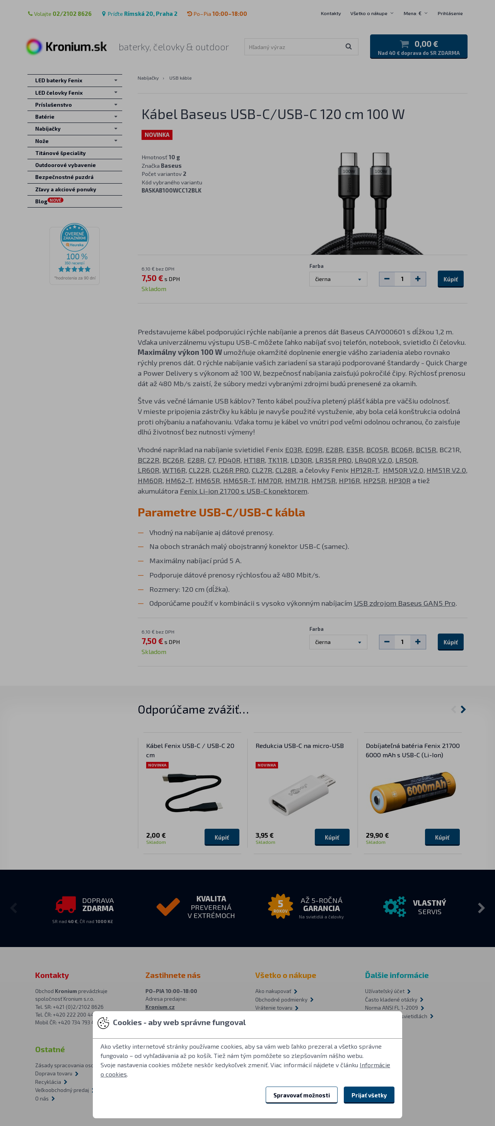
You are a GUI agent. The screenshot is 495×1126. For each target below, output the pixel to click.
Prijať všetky (369, 1095)
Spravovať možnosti (301, 1095)
